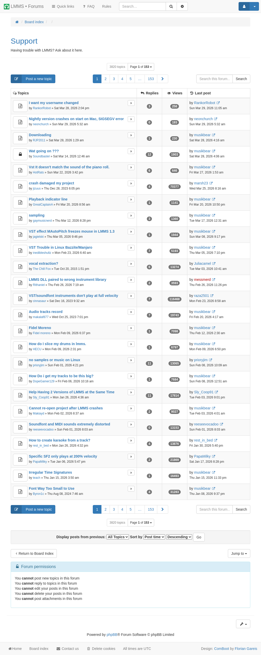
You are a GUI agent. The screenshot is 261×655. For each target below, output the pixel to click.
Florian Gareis (246, 649)
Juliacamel (202, 263)
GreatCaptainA (43, 204)
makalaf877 (40, 317)
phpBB (112, 635)
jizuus (37, 188)
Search (241, 79)
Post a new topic (31, 79)
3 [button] (114, 79)
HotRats (38, 172)
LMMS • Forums (24, 6)
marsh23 (201, 183)
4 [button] (122, 79)
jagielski (38, 236)
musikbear (202, 135)
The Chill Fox (42, 269)
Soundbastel (41, 156)
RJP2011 (39, 140)
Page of (141, 67)
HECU (37, 349)
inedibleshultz (42, 253)
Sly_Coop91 (41, 397)
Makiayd (38, 413)
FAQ (88, 6)
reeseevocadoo (43, 429)
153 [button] (151, 79)
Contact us (67, 649)
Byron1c (38, 494)
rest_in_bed (41, 445)
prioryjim (38, 365)
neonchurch (41, 124)
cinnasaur (39, 301)
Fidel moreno (41, 333)
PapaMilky (40, 461)
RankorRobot (42, 108)
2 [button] (106, 79)
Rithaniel (39, 285)
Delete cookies (100, 649)
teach (36, 478)
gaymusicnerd (42, 220)
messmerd (202, 280)
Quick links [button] (62, 6)
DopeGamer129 (44, 381)
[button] (162, 78)
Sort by (147, 536)
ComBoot (221, 649)
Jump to (239, 553)
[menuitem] (106, 6)
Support (24, 41)
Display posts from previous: (92, 536)
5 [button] (131, 79)
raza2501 (201, 296)
